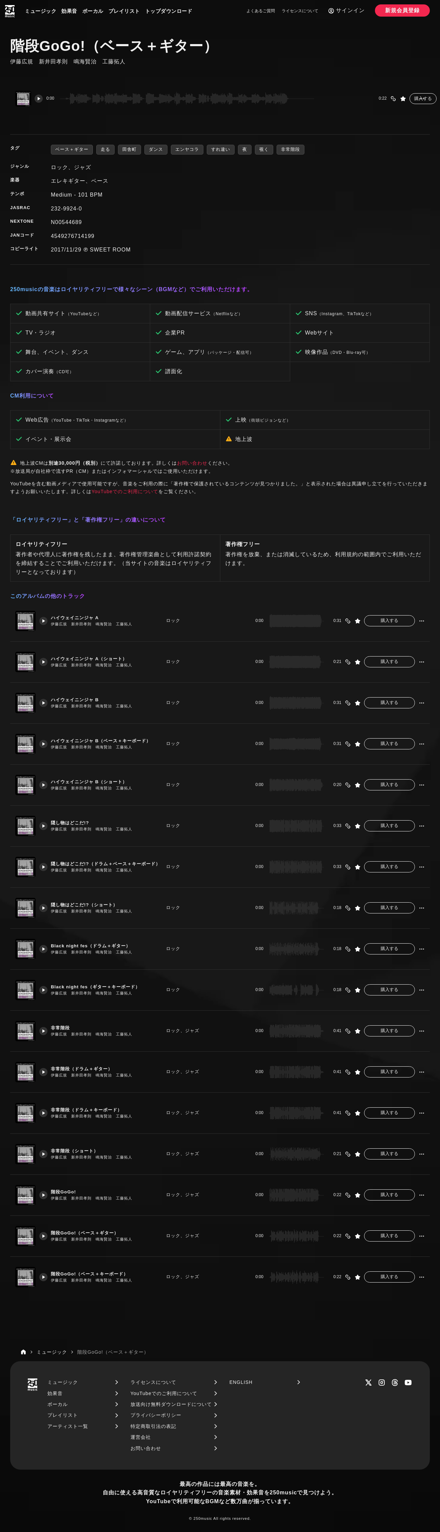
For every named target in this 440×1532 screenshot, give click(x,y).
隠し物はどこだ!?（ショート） (92, 905)
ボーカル (92, 11)
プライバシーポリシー (156, 1415)
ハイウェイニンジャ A (81, 618)
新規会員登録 (402, 10)
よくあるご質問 (260, 10)
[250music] (10, 11)
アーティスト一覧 (67, 1426)
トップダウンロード (169, 11)
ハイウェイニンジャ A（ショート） (97, 659)
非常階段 (290, 149)
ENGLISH (241, 1382)
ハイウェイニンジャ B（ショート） (97, 782)
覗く (264, 149)
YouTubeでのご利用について (125, 491)
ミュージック (40, 11)
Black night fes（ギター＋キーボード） (104, 987)
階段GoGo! (68, 1192)
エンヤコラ (187, 149)
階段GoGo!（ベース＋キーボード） (98, 1274)
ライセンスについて (300, 10)
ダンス (156, 149)
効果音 (69, 11)
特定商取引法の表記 (153, 1426)
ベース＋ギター (71, 149)
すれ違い (220, 149)
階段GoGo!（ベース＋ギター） (92, 1233)
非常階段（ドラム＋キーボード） (94, 1110)
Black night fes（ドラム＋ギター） (99, 946)
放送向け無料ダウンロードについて (171, 1404)
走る (105, 149)
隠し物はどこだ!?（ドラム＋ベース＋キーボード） (107, 864)
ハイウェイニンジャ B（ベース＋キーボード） (107, 741)
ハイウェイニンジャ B (81, 700)
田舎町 (129, 149)
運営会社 (141, 1437)
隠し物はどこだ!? (75, 823)
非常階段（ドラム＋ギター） (89, 1069)
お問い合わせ (192, 463)
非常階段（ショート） (81, 1151)
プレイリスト (124, 11)
